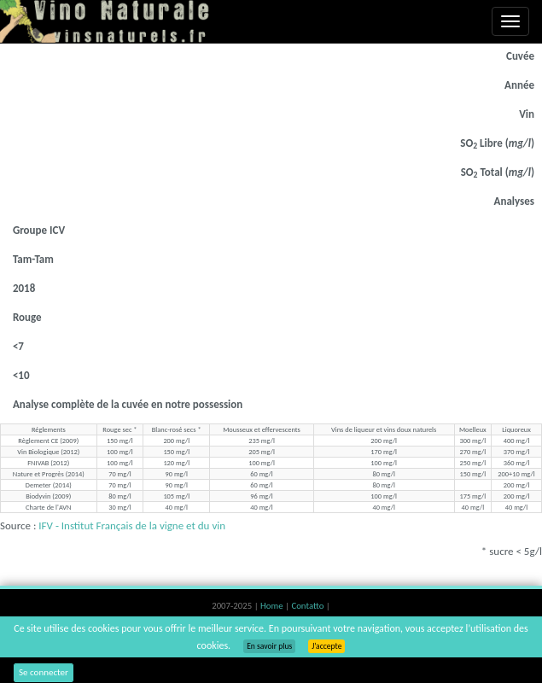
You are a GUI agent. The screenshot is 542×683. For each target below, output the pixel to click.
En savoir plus (269, 646)
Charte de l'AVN (48, 507)
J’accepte (326, 646)
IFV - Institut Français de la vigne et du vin (131, 525)
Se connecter (43, 672)
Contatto (308, 605)
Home (272, 605)
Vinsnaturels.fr (106, 21)
